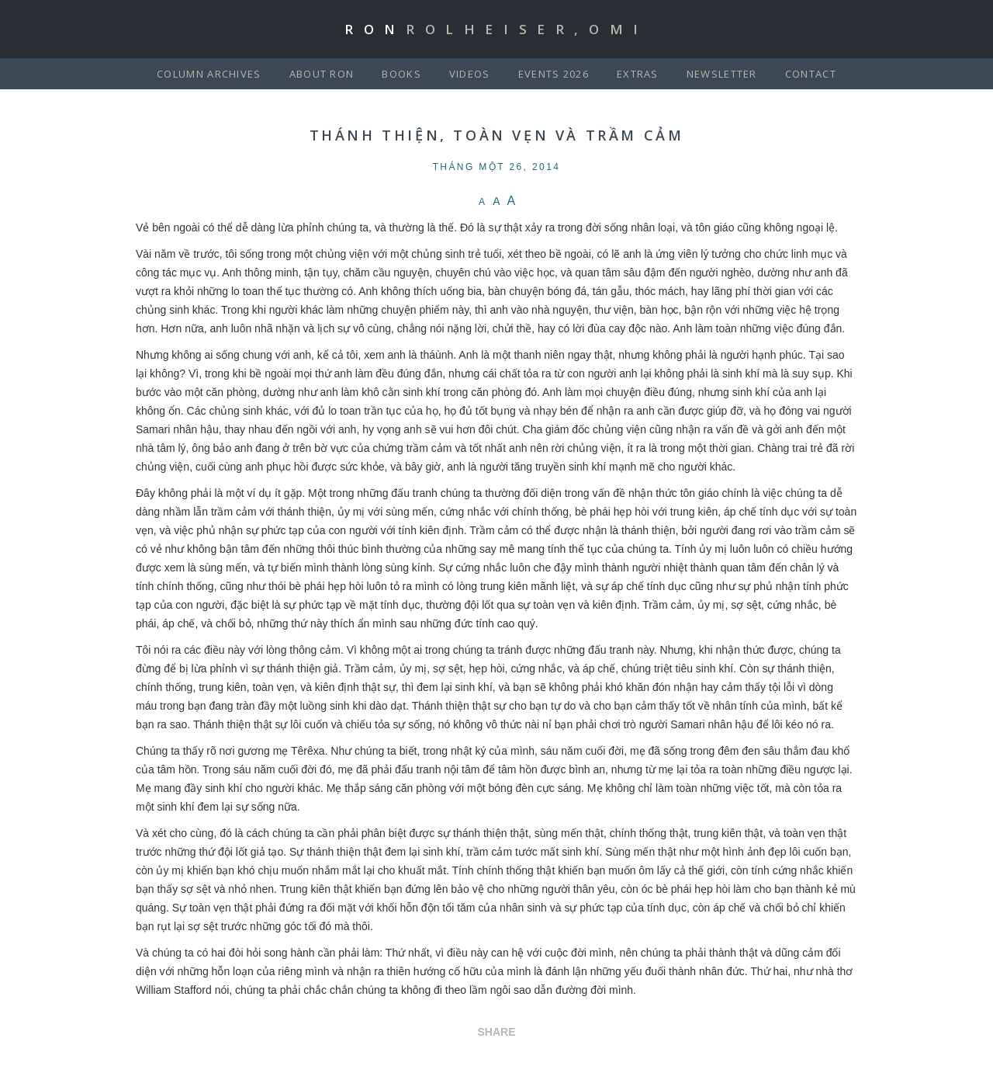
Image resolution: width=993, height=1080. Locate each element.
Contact (810, 74)
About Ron (322, 74)
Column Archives (209, 74)
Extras (638, 74)
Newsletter (722, 74)
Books (401, 74)
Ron (496, 29)
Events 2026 (553, 74)
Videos (469, 74)
